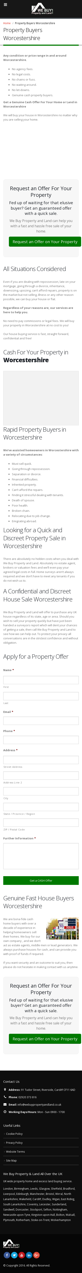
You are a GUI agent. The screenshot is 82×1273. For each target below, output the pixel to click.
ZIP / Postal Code (14, 829)
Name (8, 670)
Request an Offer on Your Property (45, 241)
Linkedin (29, 1255)
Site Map (11, 1160)
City (5, 798)
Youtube (21, 1255)
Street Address (12, 766)
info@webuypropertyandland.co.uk (39, 1104)
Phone (9, 731)
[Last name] (41, 696)
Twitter (14, 1255)
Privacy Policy (14, 1142)
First (6, 687)
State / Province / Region (19, 813)
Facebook (7, 1255)
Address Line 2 (12, 782)
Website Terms (15, 1151)
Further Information (19, 838)
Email (8, 712)
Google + (36, 1255)
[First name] (41, 680)
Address (10, 750)
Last (5, 703)
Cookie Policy (14, 1133)
